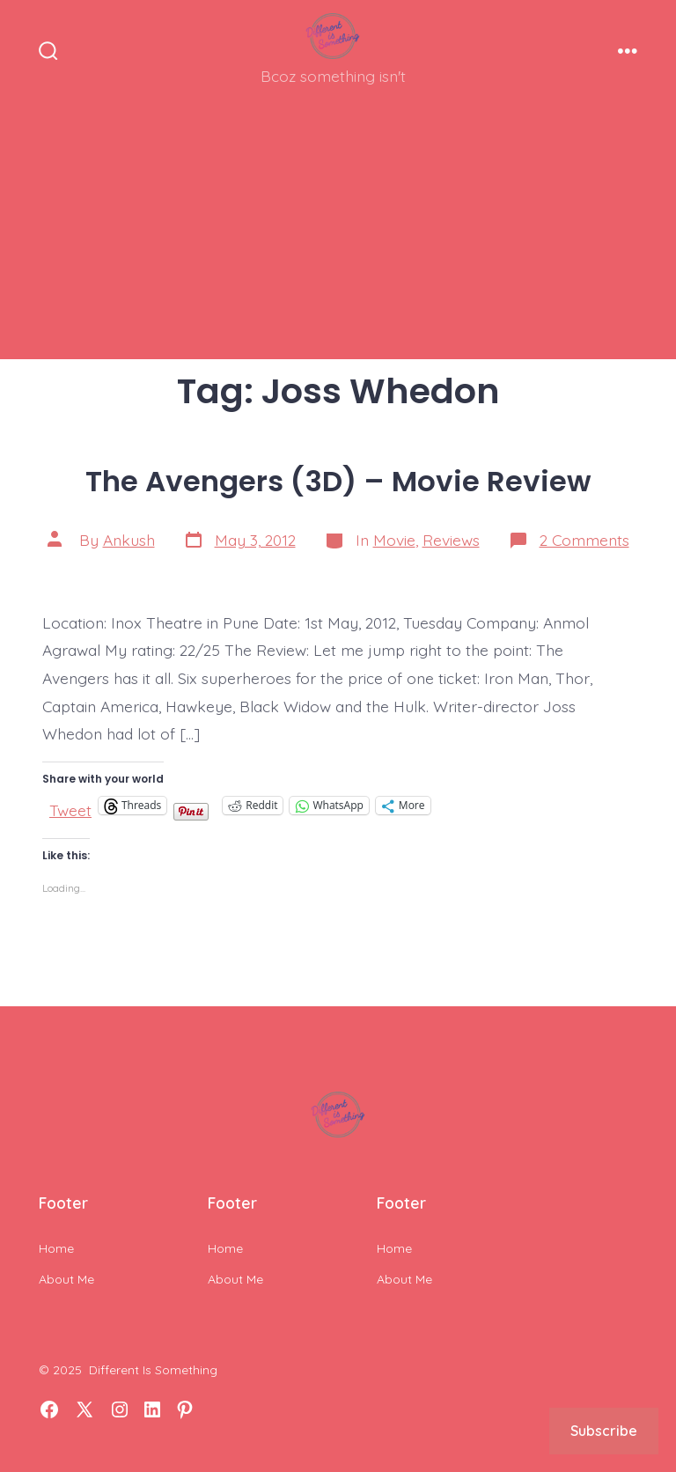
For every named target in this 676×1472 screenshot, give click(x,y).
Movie (394, 539)
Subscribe (603, 1430)
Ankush (129, 539)
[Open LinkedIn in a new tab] (152, 1409)
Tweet (70, 806)
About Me (66, 1279)
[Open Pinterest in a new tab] (185, 1409)
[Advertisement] (338, 236)
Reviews (451, 539)
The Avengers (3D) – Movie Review (338, 481)
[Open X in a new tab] (84, 1409)
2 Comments (584, 539)
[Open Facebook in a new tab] (49, 1409)
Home (56, 1248)
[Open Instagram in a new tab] (120, 1409)
